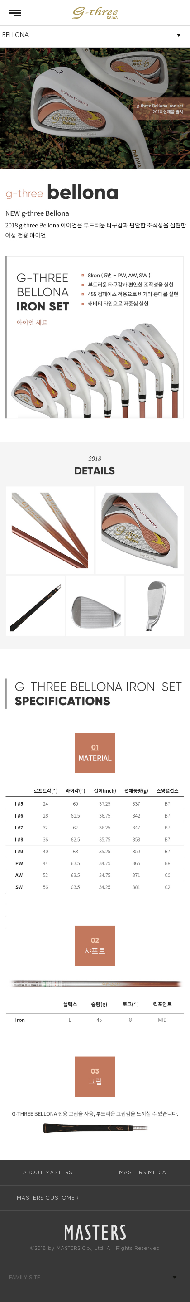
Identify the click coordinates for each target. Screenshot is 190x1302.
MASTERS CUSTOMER (48, 1198)
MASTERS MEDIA (142, 1172)
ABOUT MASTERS (47, 1172)
